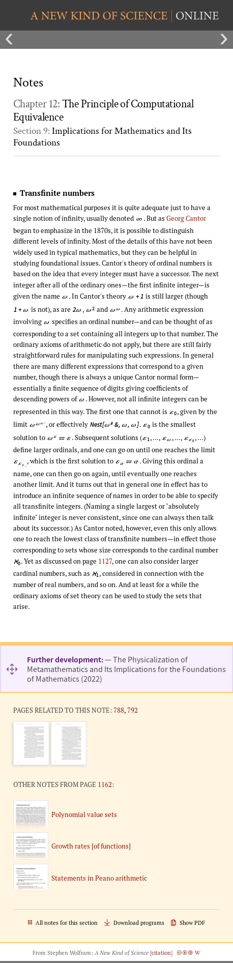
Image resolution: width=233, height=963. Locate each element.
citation (161, 952)
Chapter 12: (103, 111)
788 (118, 710)
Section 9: (102, 137)
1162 (105, 784)
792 (132, 710)
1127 (105, 561)
